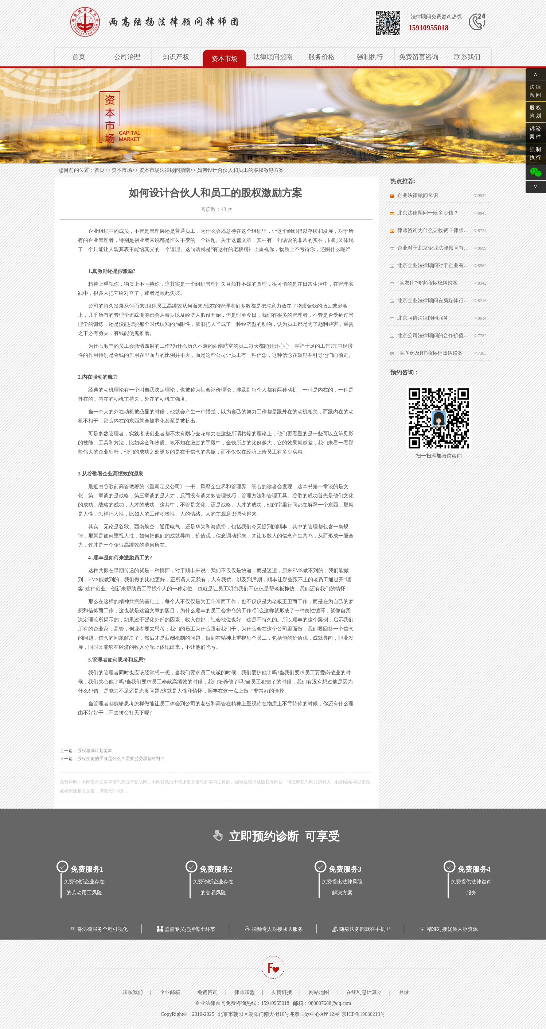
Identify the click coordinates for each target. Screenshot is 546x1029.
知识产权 (176, 57)
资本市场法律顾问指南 (164, 170)
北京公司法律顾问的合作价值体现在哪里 (433, 335)
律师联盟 (244, 992)
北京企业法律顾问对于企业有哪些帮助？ (433, 265)
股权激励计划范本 (94, 750)
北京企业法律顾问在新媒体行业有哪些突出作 (433, 300)
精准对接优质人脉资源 (448, 929)
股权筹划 (536, 112)
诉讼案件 (536, 132)
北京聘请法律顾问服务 (422, 318)
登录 (404, 992)
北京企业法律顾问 (176, 22)
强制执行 (370, 57)
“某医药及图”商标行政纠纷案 (430, 353)
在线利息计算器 (364, 992)
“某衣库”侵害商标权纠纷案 (427, 283)
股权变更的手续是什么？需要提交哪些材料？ (121, 758)
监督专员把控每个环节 (185, 929)
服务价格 (321, 57)
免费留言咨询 (418, 57)
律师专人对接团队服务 (273, 929)
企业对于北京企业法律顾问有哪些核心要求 (433, 248)
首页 (78, 57)
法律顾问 (536, 91)
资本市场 (224, 58)
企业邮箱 (170, 992)
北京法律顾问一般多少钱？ (428, 213)
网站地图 (319, 992)
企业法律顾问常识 (417, 195)
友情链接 (282, 992)
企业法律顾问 (210, 1003)
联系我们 (467, 57)
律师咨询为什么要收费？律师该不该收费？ (433, 230)
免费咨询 (207, 992)
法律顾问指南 (273, 57)
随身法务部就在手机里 (360, 929)
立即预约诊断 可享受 (273, 836)
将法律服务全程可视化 (98, 929)
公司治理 (127, 57)
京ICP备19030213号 (363, 1014)
